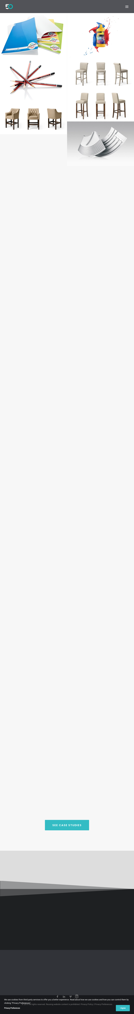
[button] (127, 6)
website (57, 1004)
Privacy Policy (87, 1004)
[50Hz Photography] (9, 6)
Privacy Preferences (103, 1004)
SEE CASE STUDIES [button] (67, 837)
